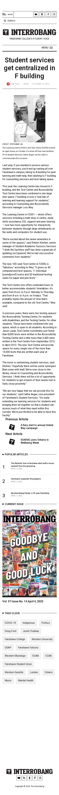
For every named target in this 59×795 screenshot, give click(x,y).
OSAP (8, 652)
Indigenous (28, 628)
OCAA (35, 660)
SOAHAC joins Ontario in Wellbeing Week (35, 441)
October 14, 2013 (40, 84)
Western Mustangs (15, 660)
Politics (45, 628)
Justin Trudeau (31, 636)
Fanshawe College (15, 644)
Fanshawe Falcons (28, 652)
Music (8, 685)
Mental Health (25, 685)
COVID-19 (10, 628)
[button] (47, 47)
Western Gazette (14, 677)
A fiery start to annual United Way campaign (37, 427)
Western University (42, 644)
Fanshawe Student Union (18, 669)
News (26, 84)
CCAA (48, 660)
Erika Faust (15, 84)
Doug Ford (10, 636)
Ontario (49, 677)
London (34, 677)
